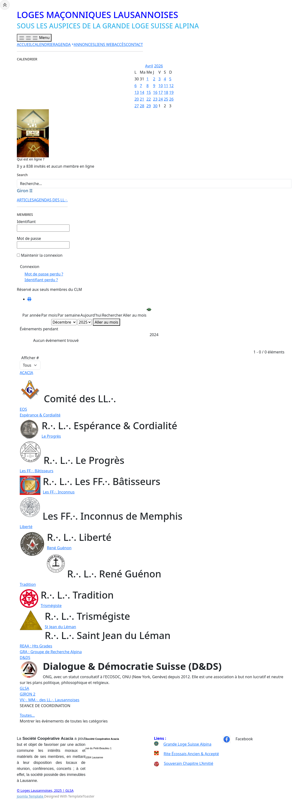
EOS (23, 409)
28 (142, 106)
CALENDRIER (43, 44)
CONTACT (134, 44)
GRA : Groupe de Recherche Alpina (51, 651)
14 (142, 92)
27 (137, 106)
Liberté (26, 526)
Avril (149, 66)
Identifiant (26, 221)
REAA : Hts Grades (36, 646)
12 (171, 85)
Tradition (28, 584)
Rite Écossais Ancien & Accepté (191, 753)
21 (142, 99)
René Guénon (59, 547)
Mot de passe (29, 238)
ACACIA (26, 372)
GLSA (24, 688)
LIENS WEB (104, 44)
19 (171, 92)
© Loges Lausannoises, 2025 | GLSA (45, 790)
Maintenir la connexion (41, 255)
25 (166, 99)
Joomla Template (30, 796)
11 (166, 85)
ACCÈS (120, 44)
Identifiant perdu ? (41, 279)
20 (137, 99)
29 (149, 106)
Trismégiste (51, 605)
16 (155, 92)
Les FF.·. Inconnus (59, 492)
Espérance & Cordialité (40, 415)
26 (171, 99)
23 (155, 99)
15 (149, 92)
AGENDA (63, 44)
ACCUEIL (24, 44)
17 (160, 92)
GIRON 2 (27, 694)
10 (160, 85)
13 (137, 92)
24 (160, 99)
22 (149, 99)
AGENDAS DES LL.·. (51, 200)
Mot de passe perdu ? (44, 274)
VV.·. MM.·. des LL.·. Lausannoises (49, 700)
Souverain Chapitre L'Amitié (183, 763)
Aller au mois (106, 322)
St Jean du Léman (60, 626)
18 (166, 92)
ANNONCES (84, 44)
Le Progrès (51, 436)
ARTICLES (25, 200)
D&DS (25, 657)
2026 (158, 66)
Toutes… (27, 715)
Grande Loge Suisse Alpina (187, 744)
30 (155, 106)
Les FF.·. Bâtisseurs (36, 470)
